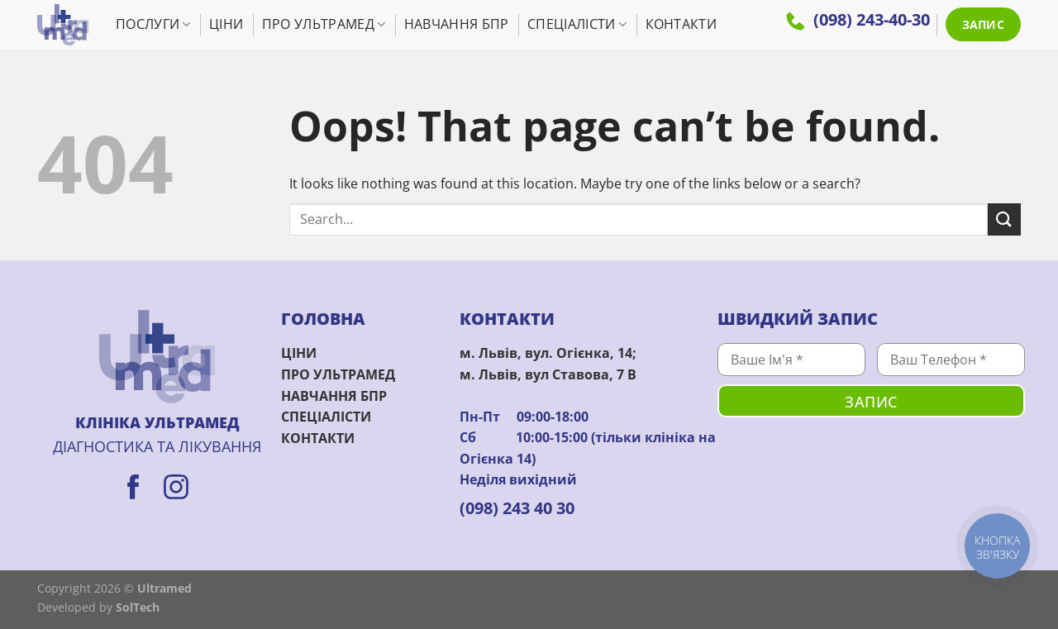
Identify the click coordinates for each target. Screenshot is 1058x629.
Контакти (681, 24)
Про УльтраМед (324, 24)
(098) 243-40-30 (858, 19)
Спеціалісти (577, 24)
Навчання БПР (456, 24)
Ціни (226, 24)
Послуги (153, 24)
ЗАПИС (983, 24)
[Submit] (1004, 219)
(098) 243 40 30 (517, 508)
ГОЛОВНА (323, 318)
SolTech (138, 607)
